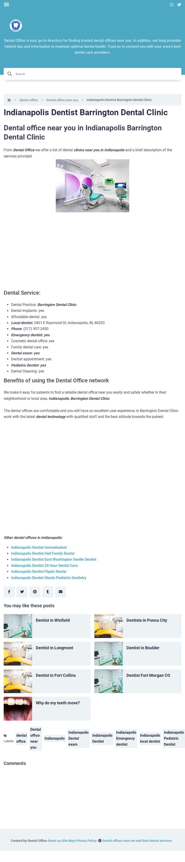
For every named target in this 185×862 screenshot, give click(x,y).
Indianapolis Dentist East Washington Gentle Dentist (53, 559)
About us (54, 840)
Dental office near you (62, 100)
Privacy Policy (86, 840)
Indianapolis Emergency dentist (126, 738)
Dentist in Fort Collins (56, 675)
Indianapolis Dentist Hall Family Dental (42, 553)
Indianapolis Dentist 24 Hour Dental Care (44, 565)
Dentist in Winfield (53, 620)
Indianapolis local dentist (150, 738)
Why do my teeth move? (58, 702)
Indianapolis (55, 738)
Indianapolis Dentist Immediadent (39, 547)
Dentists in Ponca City (146, 620)
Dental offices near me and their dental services (137, 840)
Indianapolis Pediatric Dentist (174, 738)
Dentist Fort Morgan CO (148, 675)
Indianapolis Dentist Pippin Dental (38, 571)
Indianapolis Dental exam (78, 738)
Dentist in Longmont (54, 647)
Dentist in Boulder (143, 647)
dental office (29, 100)
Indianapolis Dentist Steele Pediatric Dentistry (48, 578)
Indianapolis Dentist (102, 738)
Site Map (68, 840)
